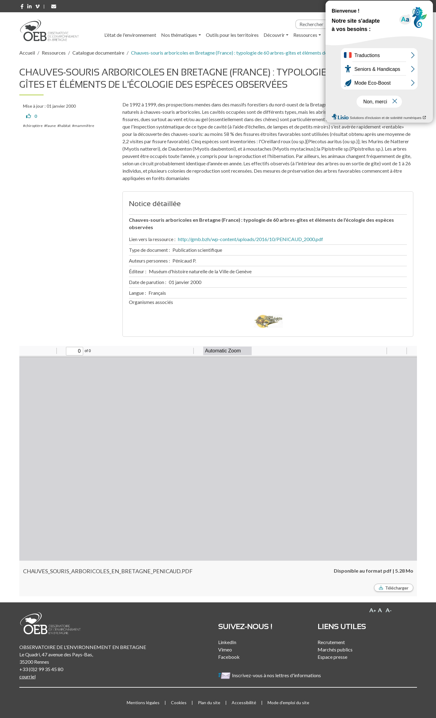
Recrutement (331, 642)
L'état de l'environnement (130, 35)
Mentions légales (143, 702)
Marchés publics (335, 649)
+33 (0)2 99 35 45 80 (41, 669)
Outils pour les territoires (232, 35)
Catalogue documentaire (98, 53)
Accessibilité (244, 702)
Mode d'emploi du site (288, 702)
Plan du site (209, 702)
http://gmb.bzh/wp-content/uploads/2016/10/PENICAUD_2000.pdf (250, 239)
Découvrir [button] (274, 35)
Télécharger (396, 587)
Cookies (179, 702)
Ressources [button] (305, 35)
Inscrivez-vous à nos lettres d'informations (270, 675)
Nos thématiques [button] (179, 35)
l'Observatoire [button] (346, 35)
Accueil (27, 53)
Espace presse (332, 657)
